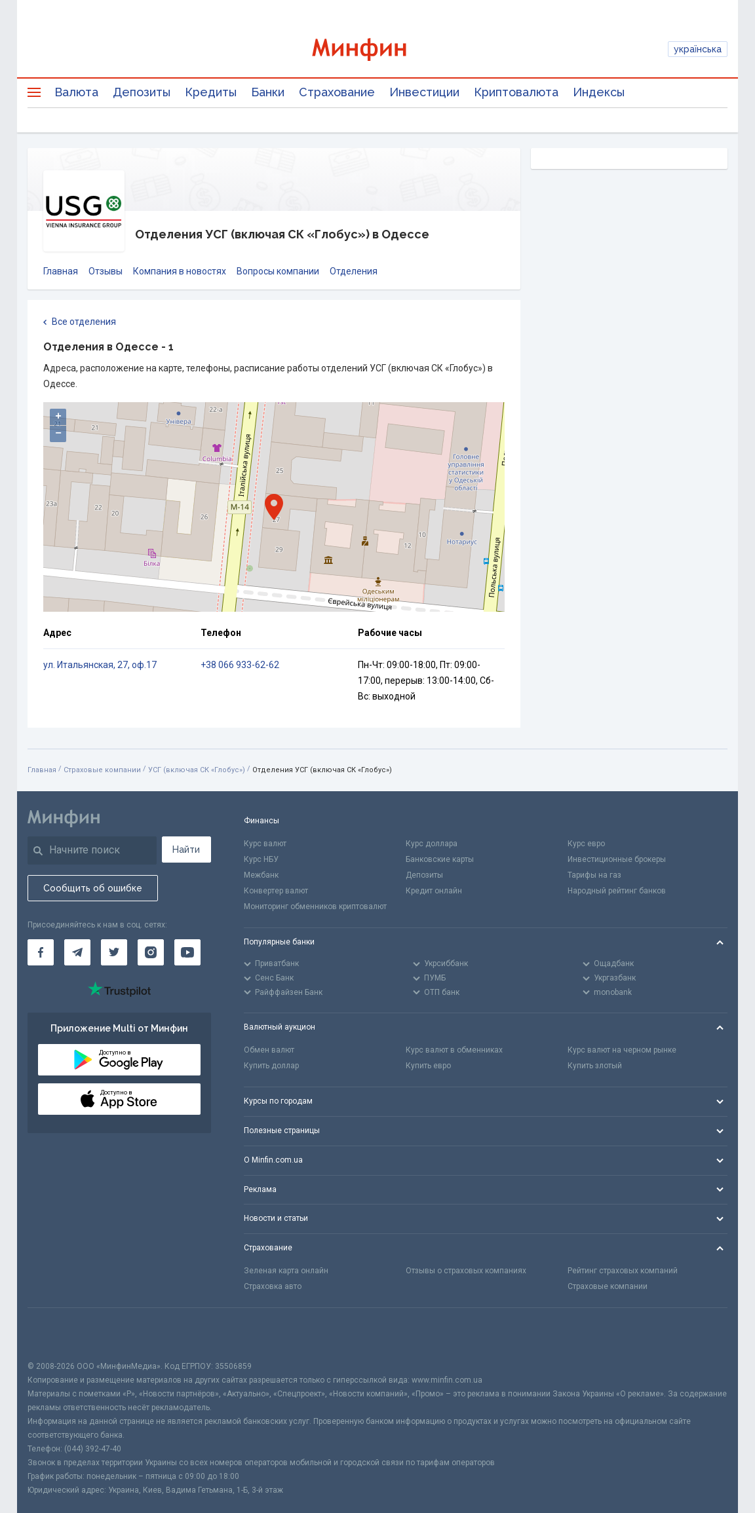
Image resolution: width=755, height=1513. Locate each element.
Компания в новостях (179, 271)
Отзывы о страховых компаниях (466, 1270)
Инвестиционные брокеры (617, 859)
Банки (267, 92)
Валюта (76, 92)
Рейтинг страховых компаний (623, 1270)
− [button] (58, 433)
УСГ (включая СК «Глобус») (196, 770)
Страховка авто (272, 1286)
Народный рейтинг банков (617, 890)
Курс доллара (431, 843)
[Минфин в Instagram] (151, 952)
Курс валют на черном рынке (622, 1050)
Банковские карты (440, 859)
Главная (60, 271)
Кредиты (211, 92)
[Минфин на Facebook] (41, 952)
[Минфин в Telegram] (77, 952)
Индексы (599, 92)
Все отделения (79, 322)
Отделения (354, 271)
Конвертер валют (276, 890)
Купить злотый (595, 1065)
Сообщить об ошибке (92, 888)
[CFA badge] (57, 1334)
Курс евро (586, 843)
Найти (186, 849)
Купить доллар (271, 1065)
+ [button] (58, 416)
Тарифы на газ (594, 875)
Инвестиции (424, 92)
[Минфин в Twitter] (114, 952)
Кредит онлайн (434, 890)
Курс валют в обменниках (454, 1050)
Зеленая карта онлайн (286, 1270)
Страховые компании (102, 770)
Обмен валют (269, 1050)
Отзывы (105, 271)
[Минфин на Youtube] (187, 952)
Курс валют (265, 843)
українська (698, 49)
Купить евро (428, 1065)
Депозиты (141, 92)
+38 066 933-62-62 (240, 665)
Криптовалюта (516, 92)
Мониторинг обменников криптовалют (315, 906)
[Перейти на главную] (377, 49)
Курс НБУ (261, 859)
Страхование (337, 92)
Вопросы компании (278, 271)
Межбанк (261, 875)
